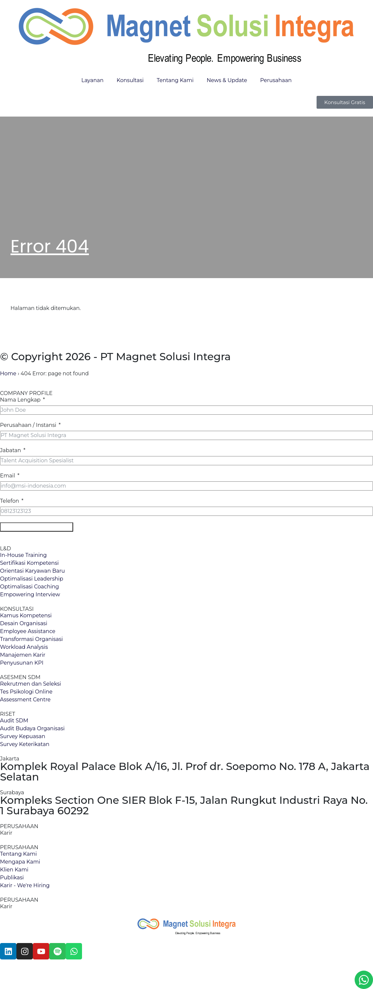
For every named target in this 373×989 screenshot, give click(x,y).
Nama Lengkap (20, 400)
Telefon (9, 501)
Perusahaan (276, 80)
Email (7, 476)
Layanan (92, 80)
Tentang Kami (175, 80)
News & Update (227, 80)
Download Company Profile (37, 527)
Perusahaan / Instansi (28, 425)
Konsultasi (129, 80)
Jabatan (10, 450)
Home (8, 373)
